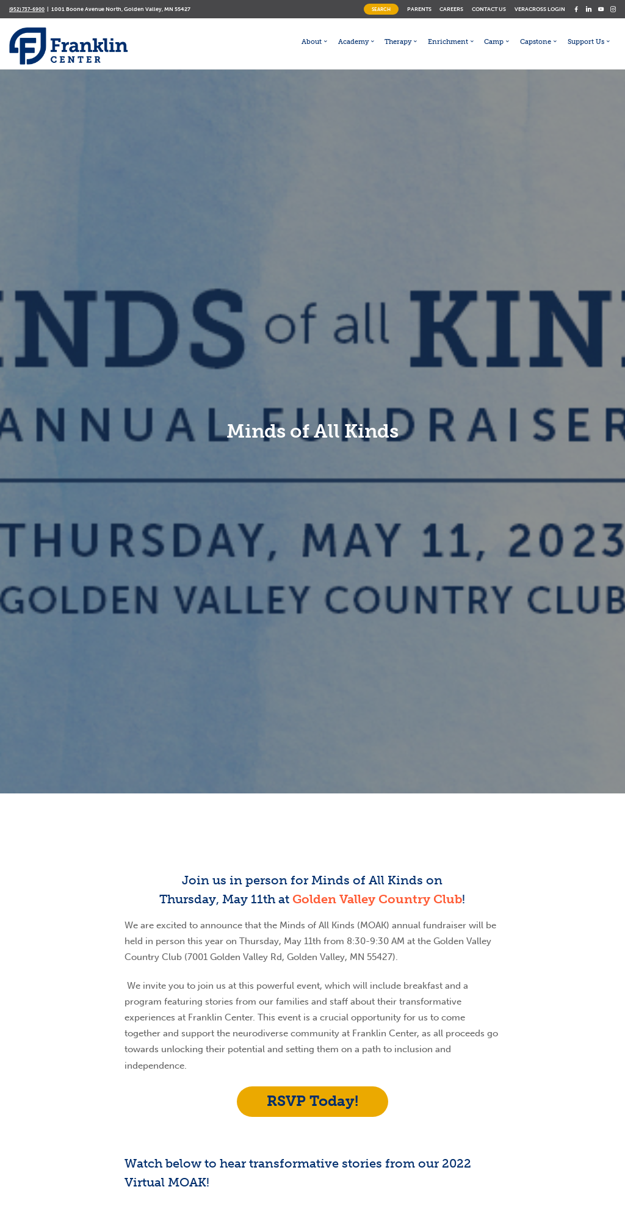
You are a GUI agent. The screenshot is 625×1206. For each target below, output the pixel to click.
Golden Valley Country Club (377, 899)
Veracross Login (540, 8)
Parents (419, 8)
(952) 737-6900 (27, 9)
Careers (451, 8)
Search (381, 9)
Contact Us (489, 8)
